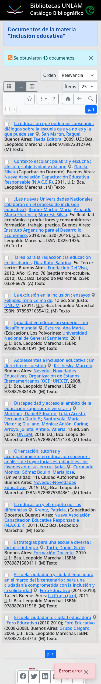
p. (91, 109)
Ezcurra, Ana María (64, 328)
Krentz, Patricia (50, 510)
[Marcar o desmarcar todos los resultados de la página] (7, 109)
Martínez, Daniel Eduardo (30, 414)
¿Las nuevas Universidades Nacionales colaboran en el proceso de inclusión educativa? (48, 204)
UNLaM (12, 305)
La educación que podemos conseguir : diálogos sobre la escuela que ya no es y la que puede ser (49, 129)
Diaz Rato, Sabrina (52, 263)
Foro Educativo (55, 590)
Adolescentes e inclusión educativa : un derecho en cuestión (49, 363)
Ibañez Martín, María (50, 209)
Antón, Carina (73, 424)
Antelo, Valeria (50, 429)
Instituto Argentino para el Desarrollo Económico (43, 232)
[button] (54, 99)
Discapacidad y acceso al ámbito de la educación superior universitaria (47, 405)
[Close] (91, 58)
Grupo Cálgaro (74, 628)
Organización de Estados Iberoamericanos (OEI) (41, 378)
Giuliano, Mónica (39, 424)
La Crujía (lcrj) (62, 596)
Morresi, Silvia (52, 215)
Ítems (70, 87)
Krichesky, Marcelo (73, 366)
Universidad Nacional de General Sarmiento (45, 335)
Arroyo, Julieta (18, 429)
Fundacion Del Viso (67, 268)
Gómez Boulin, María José (48, 472)
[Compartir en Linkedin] (45, 677)
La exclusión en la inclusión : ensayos (52, 295)
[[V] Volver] (79, 99)
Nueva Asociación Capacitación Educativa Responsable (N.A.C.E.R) (46, 179)
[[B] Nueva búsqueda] (91, 99)
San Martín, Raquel (60, 134)
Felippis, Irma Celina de (28, 300)
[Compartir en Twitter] (34, 677)
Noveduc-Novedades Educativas (40, 484)
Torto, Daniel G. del (65, 548)
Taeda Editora (47, 139)
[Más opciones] (43, 99)
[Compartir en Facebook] (23, 677)
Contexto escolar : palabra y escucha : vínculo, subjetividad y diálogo (47, 164)
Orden (49, 75)
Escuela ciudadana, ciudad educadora (52, 617)
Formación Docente (53, 553)
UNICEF (60, 381)
